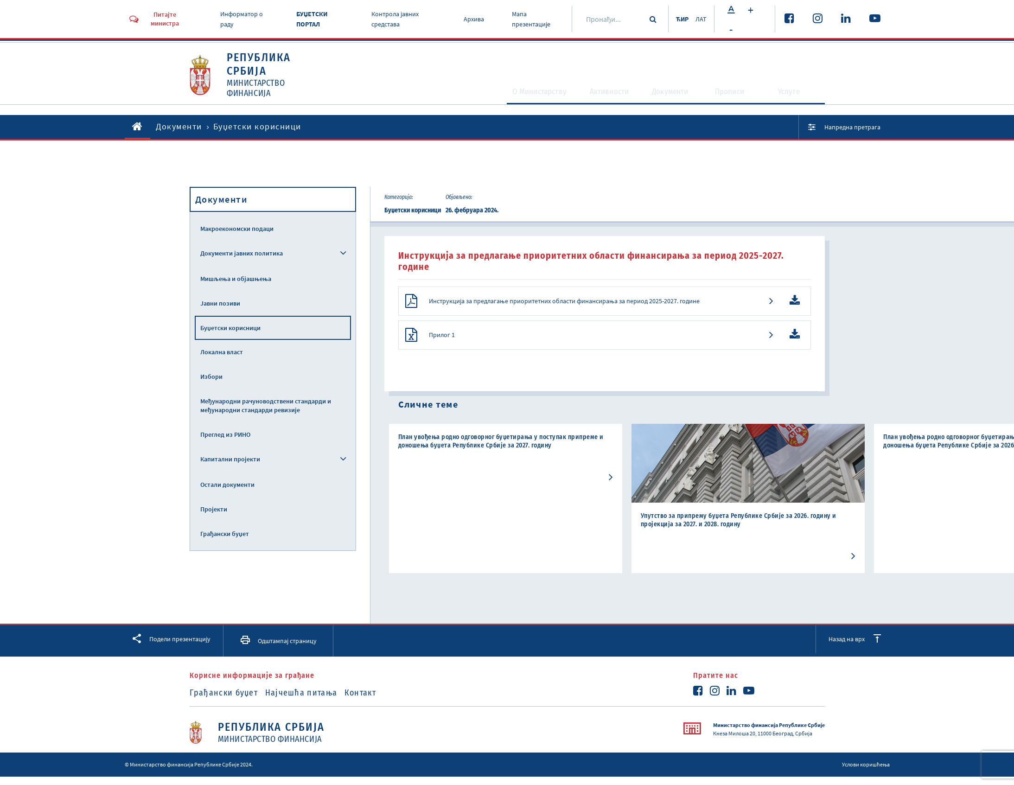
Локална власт (221, 352)
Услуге (795, 95)
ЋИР (677, 19)
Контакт (380, 703)
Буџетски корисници (230, 328)
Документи (668, 95)
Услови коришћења (866, 774)
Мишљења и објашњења (235, 278)
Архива (470, 19)
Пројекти (213, 509)
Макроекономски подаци (237, 228)
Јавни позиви (220, 303)
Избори (211, 376)
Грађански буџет (224, 534)
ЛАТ (700, 19)
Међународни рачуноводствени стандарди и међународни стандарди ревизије (265, 405)
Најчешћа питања (311, 703)
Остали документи (227, 484)
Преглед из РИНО (225, 434)
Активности (596, 95)
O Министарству (511, 95)
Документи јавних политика (241, 253)
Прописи (734, 95)
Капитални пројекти (230, 459)
